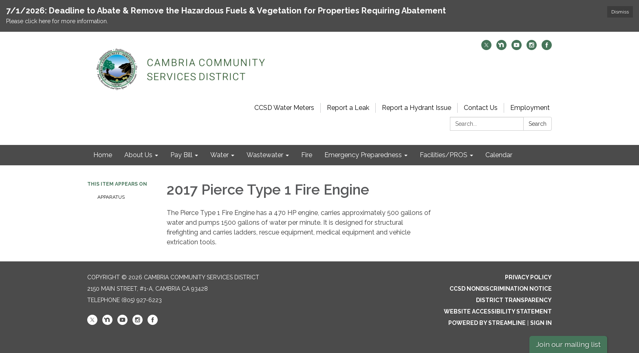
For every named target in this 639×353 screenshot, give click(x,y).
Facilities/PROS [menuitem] (443, 155)
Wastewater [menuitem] (265, 155)
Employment (530, 108)
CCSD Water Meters (284, 108)
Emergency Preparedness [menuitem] (363, 155)
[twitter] (486, 48)
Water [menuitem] (219, 155)
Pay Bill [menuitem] (181, 155)
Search (537, 124)
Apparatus (111, 197)
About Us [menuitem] (138, 155)
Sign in (541, 323)
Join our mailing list (568, 344)
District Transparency (514, 300)
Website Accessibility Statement (498, 311)
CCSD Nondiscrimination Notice (501, 288)
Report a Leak (348, 108)
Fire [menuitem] (306, 155)
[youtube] (516, 48)
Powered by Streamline (487, 323)
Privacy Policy (528, 277)
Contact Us (481, 108)
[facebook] (547, 48)
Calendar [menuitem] (498, 155)
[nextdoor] (501, 48)
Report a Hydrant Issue (416, 108)
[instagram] (532, 48)
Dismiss (620, 12)
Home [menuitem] (102, 155)
